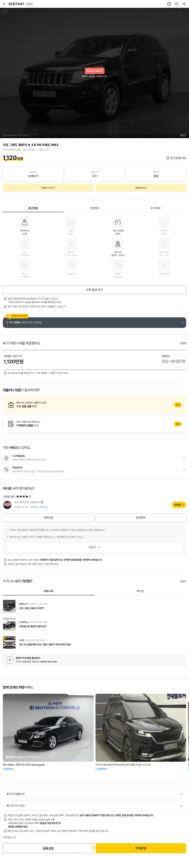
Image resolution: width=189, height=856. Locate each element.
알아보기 (94, 405)
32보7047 (21, 4)
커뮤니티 (49, 591)
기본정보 (94, 208)
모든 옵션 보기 (94, 289)
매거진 (140, 591)
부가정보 (156, 208)
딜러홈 (177, 504)
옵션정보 (33, 208)
